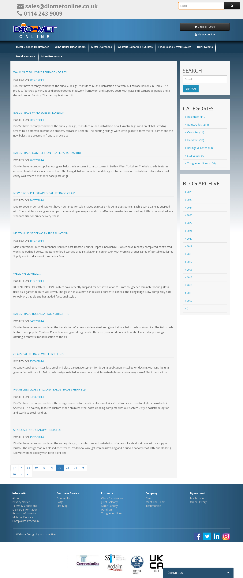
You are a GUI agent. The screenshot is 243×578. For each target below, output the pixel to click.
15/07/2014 (37, 240)
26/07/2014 (37, 160)
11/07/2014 (37, 281)
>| (28, 474)
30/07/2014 (37, 79)
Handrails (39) (194, 140)
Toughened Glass (112, 513)
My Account (197, 498)
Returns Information (24, 513)
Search (191, 88)
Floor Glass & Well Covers (174, 46)
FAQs (60, 502)
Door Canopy (109, 506)
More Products (51, 56)
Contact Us (63, 498)
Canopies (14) (194, 132)
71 (51, 467)
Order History (198, 502)
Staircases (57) (195, 155)
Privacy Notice (21, 502)
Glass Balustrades (112, 498)
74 (75, 467)
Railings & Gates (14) (199, 148)
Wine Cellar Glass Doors (70, 46)
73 (67, 467)
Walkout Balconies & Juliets (135, 46)
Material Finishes (22, 517)
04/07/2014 (37, 321)
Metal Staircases (101, 46)
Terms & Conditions (24, 506)
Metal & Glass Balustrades (32, 46)
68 (28, 467)
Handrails (107, 509)
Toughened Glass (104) (200, 163)
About (16, 498)
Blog (148, 498)
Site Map (62, 506)
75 (82, 467)
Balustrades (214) (197, 124)
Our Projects (205, 46)
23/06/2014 (37, 397)
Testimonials (153, 506)
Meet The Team (156, 502)
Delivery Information (25, 509)
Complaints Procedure (26, 521)
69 (36, 467)
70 (44, 467)
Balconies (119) (195, 117)
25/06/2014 (37, 361)
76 (14, 474)
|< (14, 467)
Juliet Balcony (109, 502)
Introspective (48, 534)
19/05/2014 (37, 437)
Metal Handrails (26, 56)
